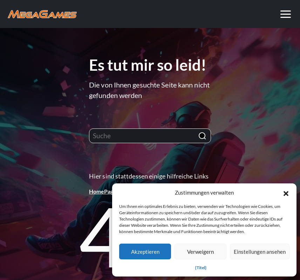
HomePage (102, 191)
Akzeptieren (145, 251)
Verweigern (200, 251)
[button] (285, 192)
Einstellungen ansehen (260, 251)
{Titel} (200, 267)
